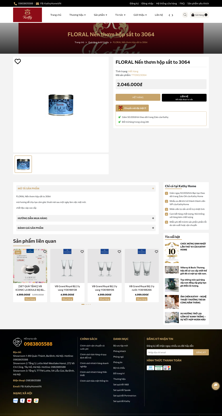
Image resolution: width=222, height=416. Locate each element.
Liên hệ (159, 14)
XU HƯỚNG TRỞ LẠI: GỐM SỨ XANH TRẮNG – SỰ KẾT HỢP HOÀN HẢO (193, 316)
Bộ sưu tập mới (120, 345)
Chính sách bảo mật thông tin (94, 380)
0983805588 (38, 344)
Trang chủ (55, 14)
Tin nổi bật (172, 237)
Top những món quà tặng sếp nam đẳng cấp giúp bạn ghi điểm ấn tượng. (193, 282)
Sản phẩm (99, 14)
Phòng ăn (117, 362)
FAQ (182, 3)
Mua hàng (30, 299)
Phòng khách (119, 351)
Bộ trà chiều (119, 367)
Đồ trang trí (119, 373)
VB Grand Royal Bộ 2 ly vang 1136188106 (104, 288)
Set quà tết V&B (121, 384)
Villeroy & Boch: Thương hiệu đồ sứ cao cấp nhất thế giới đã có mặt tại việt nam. (193, 270)
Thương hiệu (76, 14)
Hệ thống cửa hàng (166, 3)
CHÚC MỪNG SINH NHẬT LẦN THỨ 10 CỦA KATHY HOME (193, 246)
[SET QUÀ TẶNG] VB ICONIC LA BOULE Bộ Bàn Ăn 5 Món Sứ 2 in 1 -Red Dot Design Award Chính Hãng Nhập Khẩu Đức (30, 288)
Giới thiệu (139, 14)
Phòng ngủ (118, 356)
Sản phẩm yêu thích (198, 3)
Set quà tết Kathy (121, 401)
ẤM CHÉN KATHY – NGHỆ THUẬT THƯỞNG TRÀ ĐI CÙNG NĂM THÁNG (193, 299)
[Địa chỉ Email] (178, 352)
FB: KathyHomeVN (31, 386)
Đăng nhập (147, 3)
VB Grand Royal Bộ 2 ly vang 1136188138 (67, 288)
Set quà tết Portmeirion (124, 395)
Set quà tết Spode (122, 390)
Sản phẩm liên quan (34, 241)
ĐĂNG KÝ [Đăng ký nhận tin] (201, 352)
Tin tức (119, 14)
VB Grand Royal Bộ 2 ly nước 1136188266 (141, 288)
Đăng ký (134, 3)
